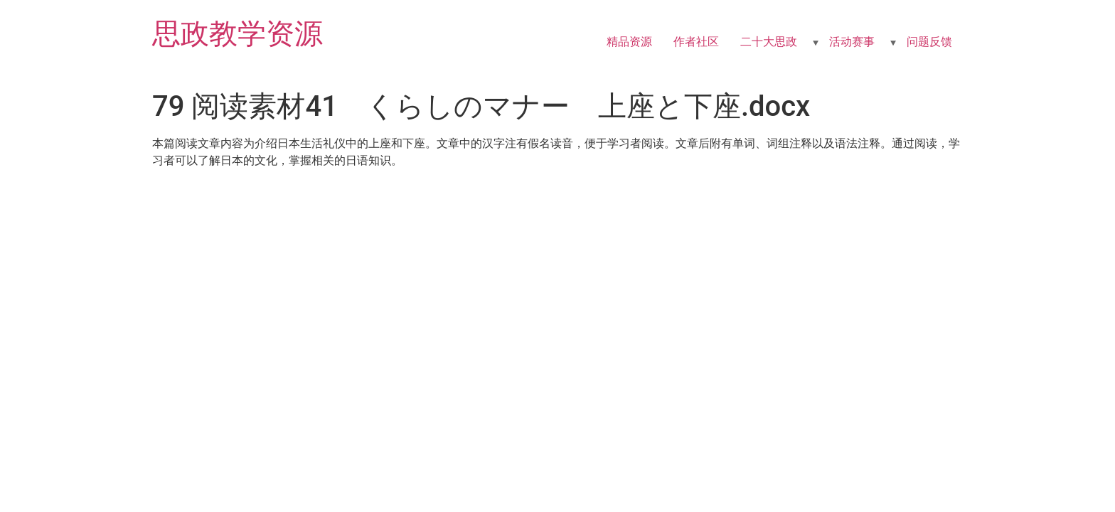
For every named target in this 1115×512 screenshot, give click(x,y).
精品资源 (629, 41)
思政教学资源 (237, 33)
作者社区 (696, 41)
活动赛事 (852, 41)
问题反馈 (929, 41)
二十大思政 (768, 41)
